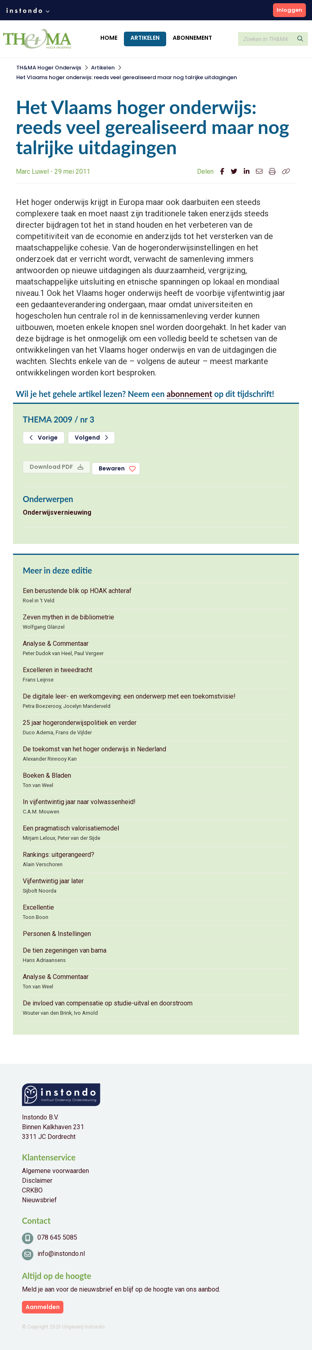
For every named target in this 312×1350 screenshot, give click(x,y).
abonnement (189, 394)
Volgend (91, 437)
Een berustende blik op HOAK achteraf (77, 591)
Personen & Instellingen (57, 934)
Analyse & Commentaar (56, 643)
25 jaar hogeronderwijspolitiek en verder (79, 723)
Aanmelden (43, 1307)
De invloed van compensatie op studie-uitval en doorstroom (108, 1003)
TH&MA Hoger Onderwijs (48, 67)
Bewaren (112, 468)
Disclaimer (37, 1180)
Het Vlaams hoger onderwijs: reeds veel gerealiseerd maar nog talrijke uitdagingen (126, 77)
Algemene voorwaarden (55, 1171)
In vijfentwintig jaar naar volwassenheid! (79, 802)
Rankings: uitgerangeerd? (58, 854)
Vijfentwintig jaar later (53, 881)
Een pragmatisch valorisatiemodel (71, 828)
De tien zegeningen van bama (64, 950)
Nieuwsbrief (39, 1200)
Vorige (44, 437)
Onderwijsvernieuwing (57, 512)
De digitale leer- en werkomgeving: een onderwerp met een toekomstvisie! (129, 696)
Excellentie (38, 907)
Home (108, 38)
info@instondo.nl (61, 1253)
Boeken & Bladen (47, 775)
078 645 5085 (57, 1237)
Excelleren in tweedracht (57, 670)
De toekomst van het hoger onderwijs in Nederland (94, 749)
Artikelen (145, 38)
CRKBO (32, 1190)
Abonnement (192, 38)
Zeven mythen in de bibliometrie (68, 617)
